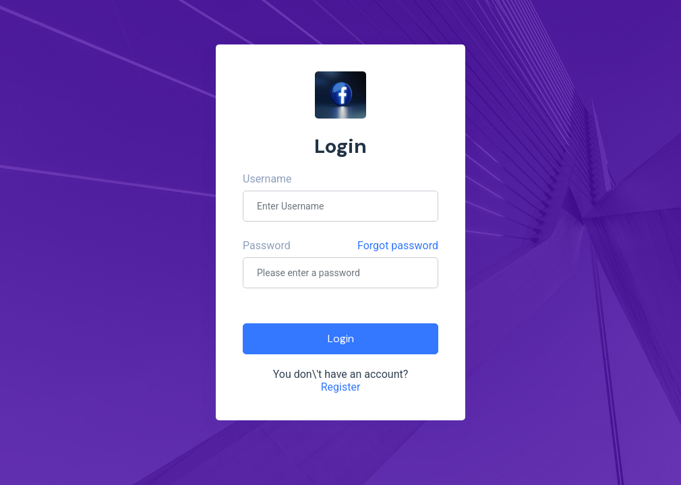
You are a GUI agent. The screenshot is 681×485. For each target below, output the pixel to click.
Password (267, 245)
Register (341, 387)
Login (341, 338)
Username (267, 178)
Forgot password (397, 245)
